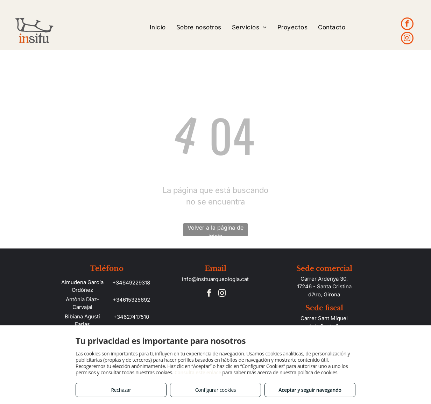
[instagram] (407, 39)
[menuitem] (157, 27)
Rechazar (121, 390)
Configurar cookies (215, 390)
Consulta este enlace (198, 372)
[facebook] (407, 24)
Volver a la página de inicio (215, 230)
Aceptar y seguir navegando (309, 390)
